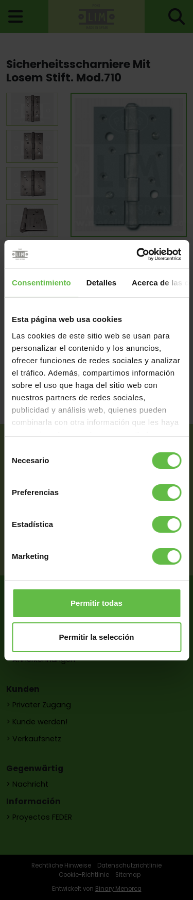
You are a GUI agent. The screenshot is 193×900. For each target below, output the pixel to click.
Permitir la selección (96, 637)
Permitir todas (96, 603)
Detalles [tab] (101, 282)
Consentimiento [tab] (41, 282)
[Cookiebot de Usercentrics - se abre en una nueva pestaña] (137, 254)
